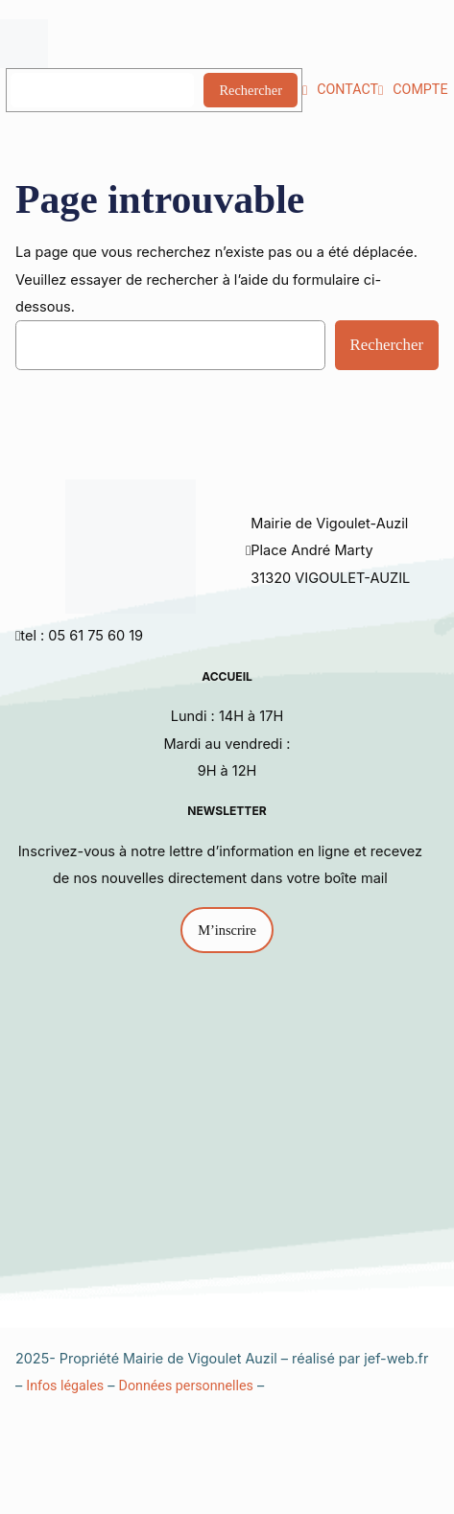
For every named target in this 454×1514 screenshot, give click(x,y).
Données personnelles (186, 1385)
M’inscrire (227, 930)
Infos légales (65, 1385)
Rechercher (250, 90)
